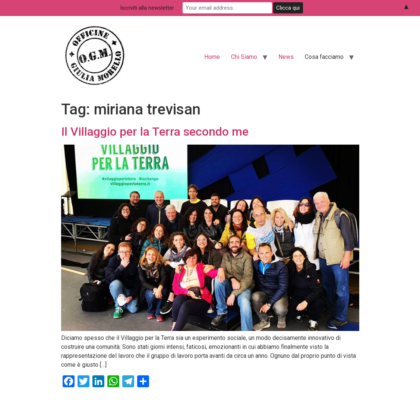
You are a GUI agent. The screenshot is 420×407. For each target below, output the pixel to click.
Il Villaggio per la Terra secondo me (155, 131)
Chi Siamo (244, 56)
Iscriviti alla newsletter (147, 7)
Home (212, 56)
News (286, 56)
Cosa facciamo (324, 56)
